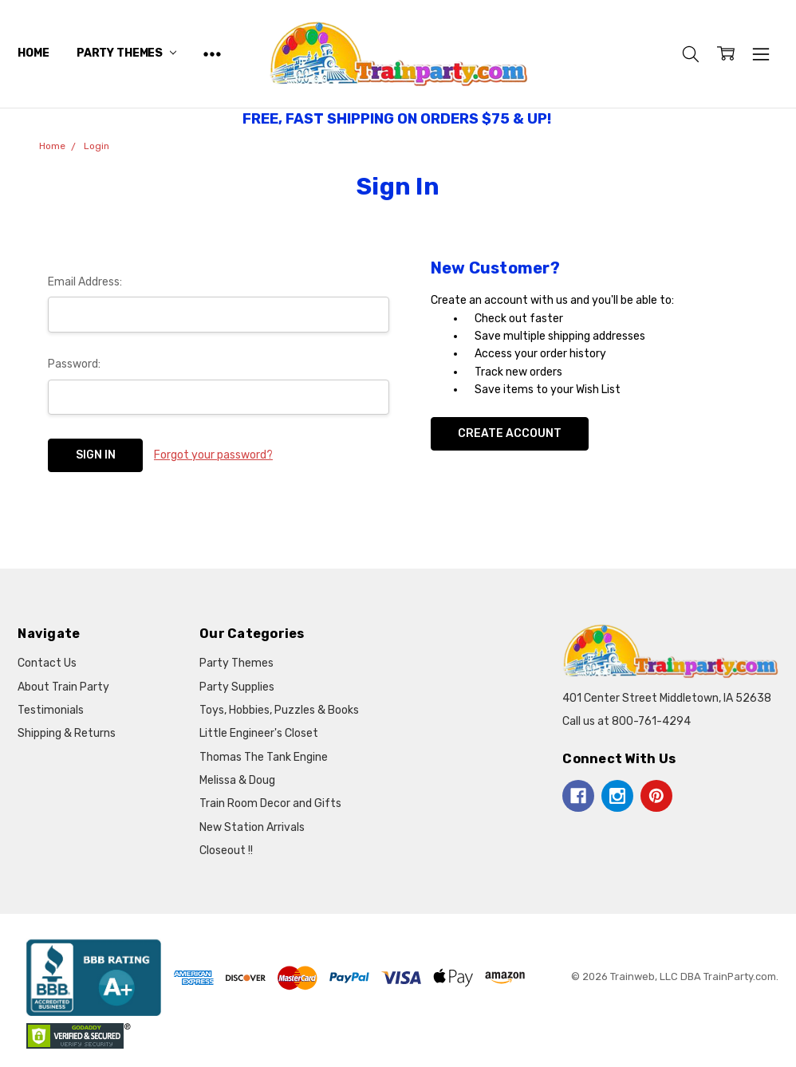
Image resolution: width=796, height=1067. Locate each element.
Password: (74, 364)
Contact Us (47, 663)
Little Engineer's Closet (258, 733)
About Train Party (63, 687)
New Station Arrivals (252, 827)
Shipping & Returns (67, 733)
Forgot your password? (213, 455)
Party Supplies (236, 687)
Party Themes (126, 53)
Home (33, 53)
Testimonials (51, 710)
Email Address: (85, 282)
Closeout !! (226, 850)
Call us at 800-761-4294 (626, 721)
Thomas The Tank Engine (263, 757)
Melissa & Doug (237, 780)
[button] (93, 977)
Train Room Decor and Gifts (270, 803)
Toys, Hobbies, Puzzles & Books (279, 710)
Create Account (510, 433)
